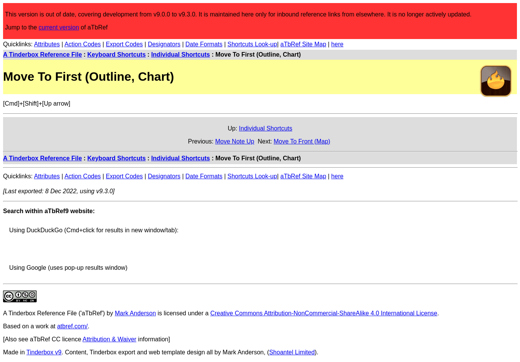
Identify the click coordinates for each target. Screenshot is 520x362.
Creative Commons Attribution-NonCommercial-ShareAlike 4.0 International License (323, 313)
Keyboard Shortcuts (116, 54)
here (337, 44)
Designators (164, 44)
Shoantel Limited (291, 352)
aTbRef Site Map (303, 44)
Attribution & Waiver (109, 339)
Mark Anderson (135, 313)
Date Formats (203, 44)
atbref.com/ (72, 326)
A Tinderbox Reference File (42, 54)
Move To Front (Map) (302, 141)
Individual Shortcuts (180, 54)
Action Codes (83, 44)
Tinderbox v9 (44, 352)
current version (59, 27)
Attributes (47, 44)
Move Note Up (234, 141)
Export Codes (124, 44)
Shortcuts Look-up (252, 44)
